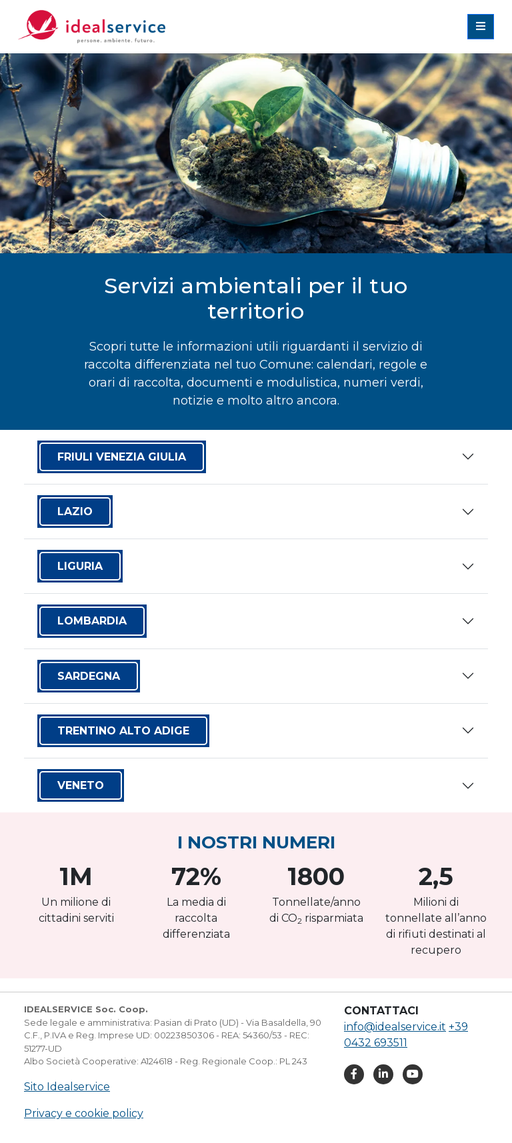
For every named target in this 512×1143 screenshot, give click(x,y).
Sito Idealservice (67, 1086)
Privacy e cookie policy (83, 1113)
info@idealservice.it (395, 1026)
